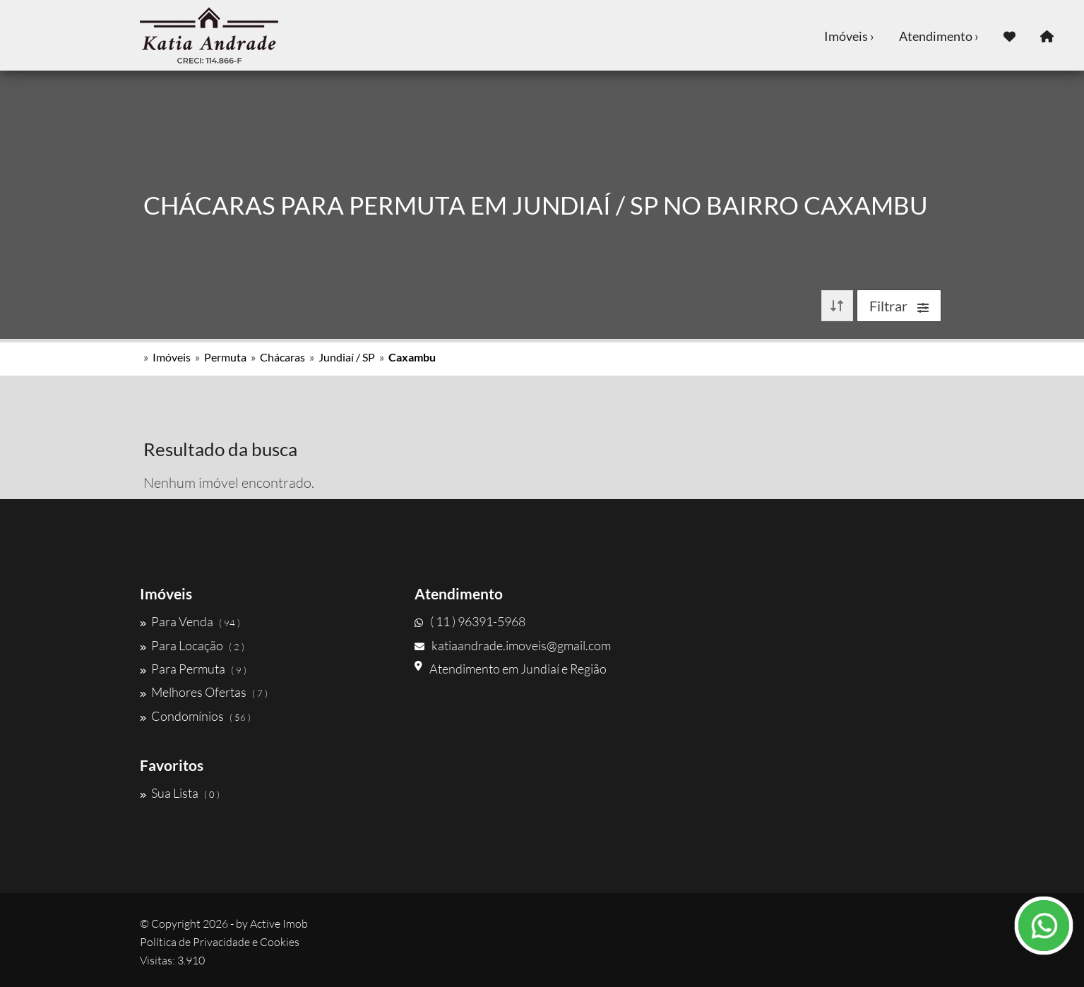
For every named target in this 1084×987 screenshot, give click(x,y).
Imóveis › (849, 36)
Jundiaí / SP (346, 357)
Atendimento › (939, 36)
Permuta (225, 357)
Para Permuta (193, 668)
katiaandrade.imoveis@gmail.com (513, 645)
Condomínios (195, 716)
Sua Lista (180, 793)
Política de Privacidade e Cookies (219, 942)
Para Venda (190, 621)
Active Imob (279, 923)
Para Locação (192, 645)
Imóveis (172, 357)
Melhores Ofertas (204, 692)
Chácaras (282, 357)
